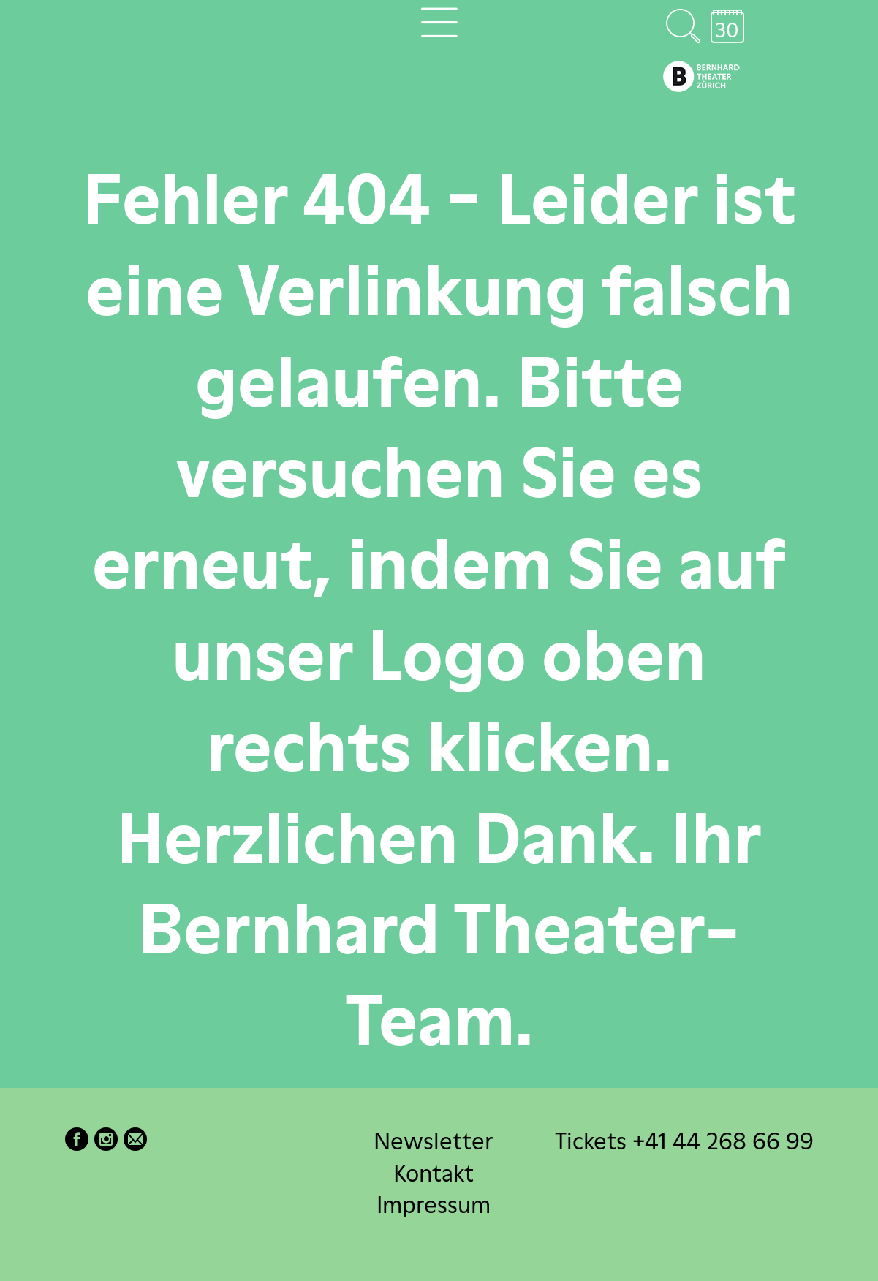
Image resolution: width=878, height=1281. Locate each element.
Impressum (433, 1204)
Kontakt (433, 1172)
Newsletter (433, 1141)
